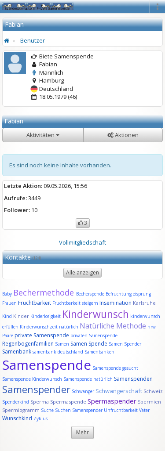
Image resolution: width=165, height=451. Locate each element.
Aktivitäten (42, 135)
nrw (151, 327)
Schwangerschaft (119, 391)
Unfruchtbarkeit (121, 410)
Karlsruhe (144, 302)
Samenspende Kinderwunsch (32, 379)
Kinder (21, 316)
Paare (8, 335)
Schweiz (153, 391)
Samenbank (16, 351)
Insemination (115, 303)
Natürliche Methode (113, 326)
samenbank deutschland (58, 352)
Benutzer (32, 40)
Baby (7, 294)
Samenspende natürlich (88, 379)
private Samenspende (42, 335)
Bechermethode (44, 292)
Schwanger (83, 391)
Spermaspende (68, 401)
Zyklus (40, 418)
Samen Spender (125, 344)
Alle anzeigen (82, 272)
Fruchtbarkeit (35, 303)
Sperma (39, 401)
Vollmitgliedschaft (82, 242)
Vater (144, 410)
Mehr (82, 432)
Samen (62, 344)
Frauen (10, 303)
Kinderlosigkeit (46, 316)
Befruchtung (119, 294)
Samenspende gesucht (115, 368)
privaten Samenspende (93, 335)
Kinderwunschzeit (39, 327)
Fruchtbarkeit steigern (75, 303)
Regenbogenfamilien (28, 343)
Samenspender (36, 389)
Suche (48, 410)
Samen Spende (88, 343)
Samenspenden (133, 378)
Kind (7, 316)
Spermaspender (112, 401)
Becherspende (90, 294)
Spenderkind (15, 402)
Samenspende (46, 365)
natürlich (68, 327)
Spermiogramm (21, 410)
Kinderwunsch (95, 314)
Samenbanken (99, 352)
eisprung (142, 294)
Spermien (149, 401)
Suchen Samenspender (79, 410)
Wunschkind (17, 418)
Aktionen (123, 135)
